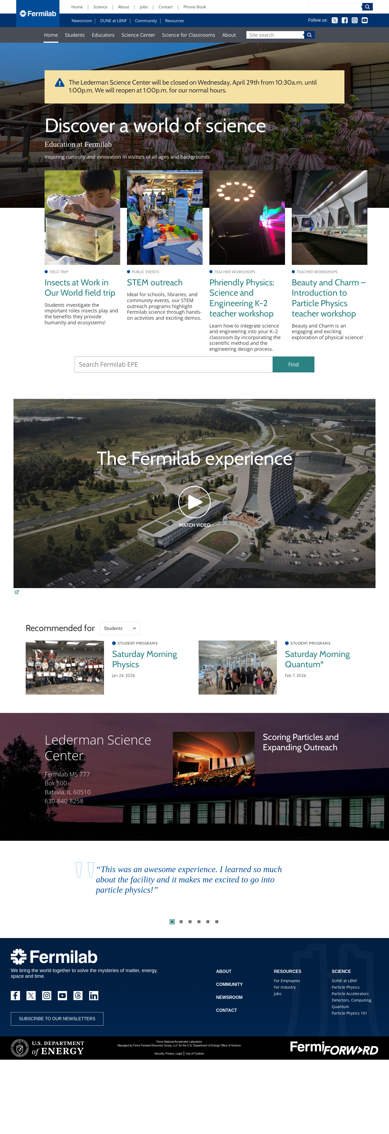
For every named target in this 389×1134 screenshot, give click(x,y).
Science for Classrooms (188, 35)
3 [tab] (190, 922)
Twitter (335, 20)
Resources (174, 21)
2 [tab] (181, 922)
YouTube (365, 20)
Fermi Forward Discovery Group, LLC (155, 1045)
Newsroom (82, 21)
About (123, 7)
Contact (166, 7)
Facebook (345, 20)
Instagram (355, 20)
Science (100, 7)
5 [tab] (208, 922)
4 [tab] (199, 922)
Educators (103, 35)
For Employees (287, 980)
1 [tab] (172, 922)
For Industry (285, 987)
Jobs (144, 7)
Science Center (138, 35)
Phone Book (194, 7)
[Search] (335, 7)
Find (293, 364)
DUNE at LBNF (113, 21)
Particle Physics (346, 987)
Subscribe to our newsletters (57, 1018)
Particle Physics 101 (349, 1013)
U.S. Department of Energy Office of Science (214, 1045)
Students (75, 35)
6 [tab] (217, 922)
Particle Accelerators (350, 993)
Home (77, 7)
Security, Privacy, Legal (168, 1053)
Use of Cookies (195, 1053)
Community (146, 21)
